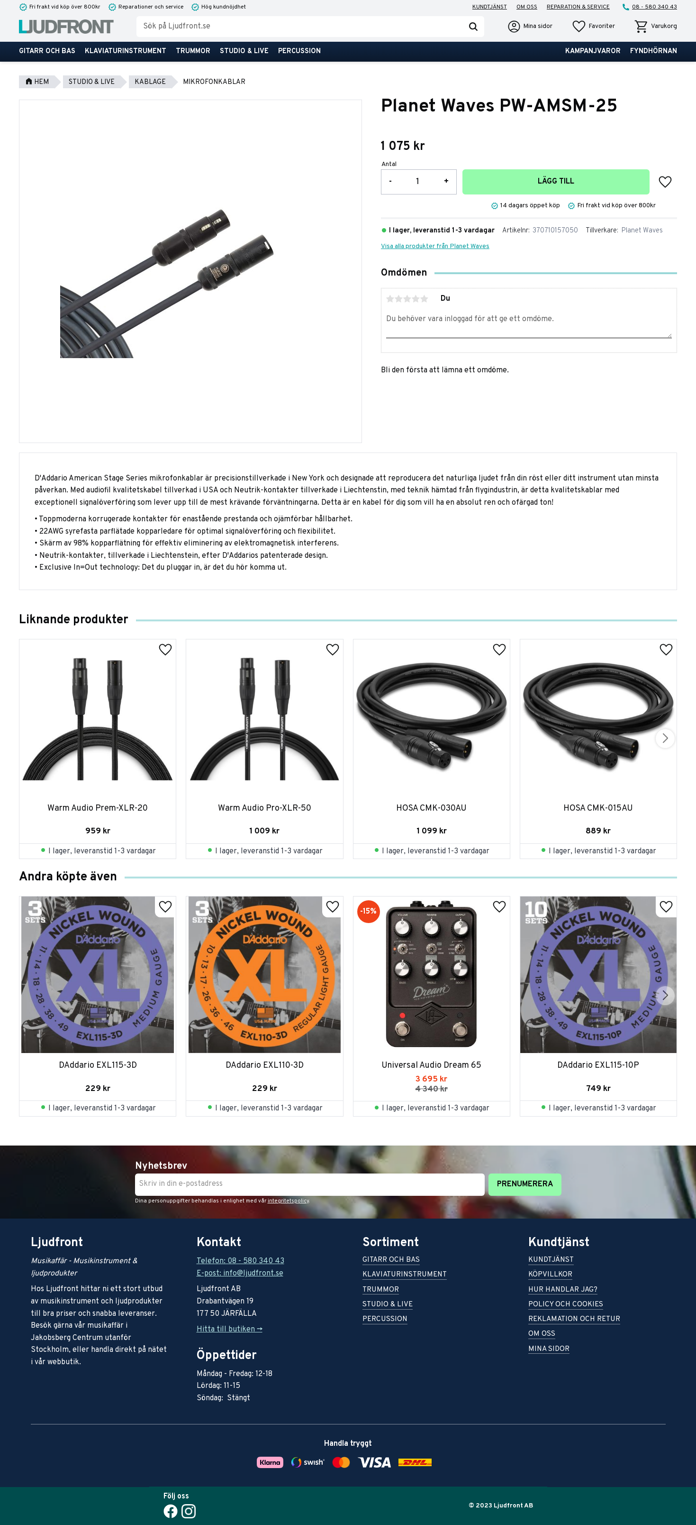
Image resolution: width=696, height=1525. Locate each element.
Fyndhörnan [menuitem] (653, 51)
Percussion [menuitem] (299, 51)
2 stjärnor (399, 299)
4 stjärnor (416, 299)
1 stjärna (390, 299)
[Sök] (473, 26)
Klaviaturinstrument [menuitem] (125, 51)
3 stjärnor (407, 299)
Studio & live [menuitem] (244, 51)
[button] (593, 26)
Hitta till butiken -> (229, 1329)
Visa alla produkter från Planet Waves (435, 246)
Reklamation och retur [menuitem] (574, 1320)
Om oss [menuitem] (526, 7)
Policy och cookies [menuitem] (565, 1305)
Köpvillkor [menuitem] (550, 1275)
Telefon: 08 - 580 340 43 (240, 1261)
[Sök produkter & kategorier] (299, 26)
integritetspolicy (288, 1201)
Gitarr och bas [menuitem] (47, 51)
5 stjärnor (424, 299)
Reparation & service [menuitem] (578, 7)
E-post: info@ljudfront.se (240, 1273)
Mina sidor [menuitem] (548, 1350)
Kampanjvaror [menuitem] (593, 51)
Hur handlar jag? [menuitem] (562, 1290)
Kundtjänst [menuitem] (489, 7)
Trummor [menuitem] (193, 51)
